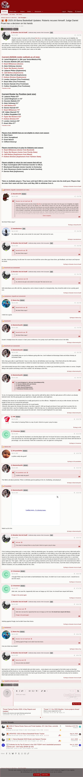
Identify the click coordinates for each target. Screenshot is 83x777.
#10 (77, 419)
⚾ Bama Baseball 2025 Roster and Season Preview (28, 739)
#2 (77, 196)
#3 (77, 231)
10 (47, 735)
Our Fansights (4, 14)
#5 (77, 274)
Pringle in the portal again (19, 595)
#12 (77, 453)
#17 (77, 588)
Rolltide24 (75, 727)
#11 (77, 433)
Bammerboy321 (74, 735)
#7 (77, 327)
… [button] (8, 29)
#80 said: (18, 542)
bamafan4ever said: (21, 279)
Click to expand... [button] (47, 215)
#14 (77, 492)
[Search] (78, 11)
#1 (77, 35)
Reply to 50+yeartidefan (75, 461)
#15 (77, 537)
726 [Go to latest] (80, 35)
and (12, 267)
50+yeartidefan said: (21, 472)
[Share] (75, 35)
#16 (77, 573)
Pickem (22, 11)
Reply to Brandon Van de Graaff (73, 186)
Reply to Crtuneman (76, 443)
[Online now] (6, 40)
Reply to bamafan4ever (75, 239)
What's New (12, 11)
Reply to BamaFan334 (75, 224)
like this (37, 38)
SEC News (19, 14)
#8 (77, 352)
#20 (77, 655)
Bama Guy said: (20, 660)
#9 (77, 377)
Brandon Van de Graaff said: (23, 201)
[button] (17, 11)
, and (15, 296)
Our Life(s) (12, 14)
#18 (77, 604)
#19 (77, 634)
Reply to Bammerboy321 (74, 342)
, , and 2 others (17, 190)
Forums (4, 11)
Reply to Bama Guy (76, 317)
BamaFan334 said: (20, 250)
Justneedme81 (6, 714)
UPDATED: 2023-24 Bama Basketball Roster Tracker (26, 734)
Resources (38, 11)
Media (29, 11)
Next (15, 29)
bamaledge (46, 712)
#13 (77, 467)
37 (11, 29)
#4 (77, 245)
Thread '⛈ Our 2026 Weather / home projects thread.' (62, 709)
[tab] (40, 717)
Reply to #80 (78, 427)
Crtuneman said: (20, 609)
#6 (77, 302)
